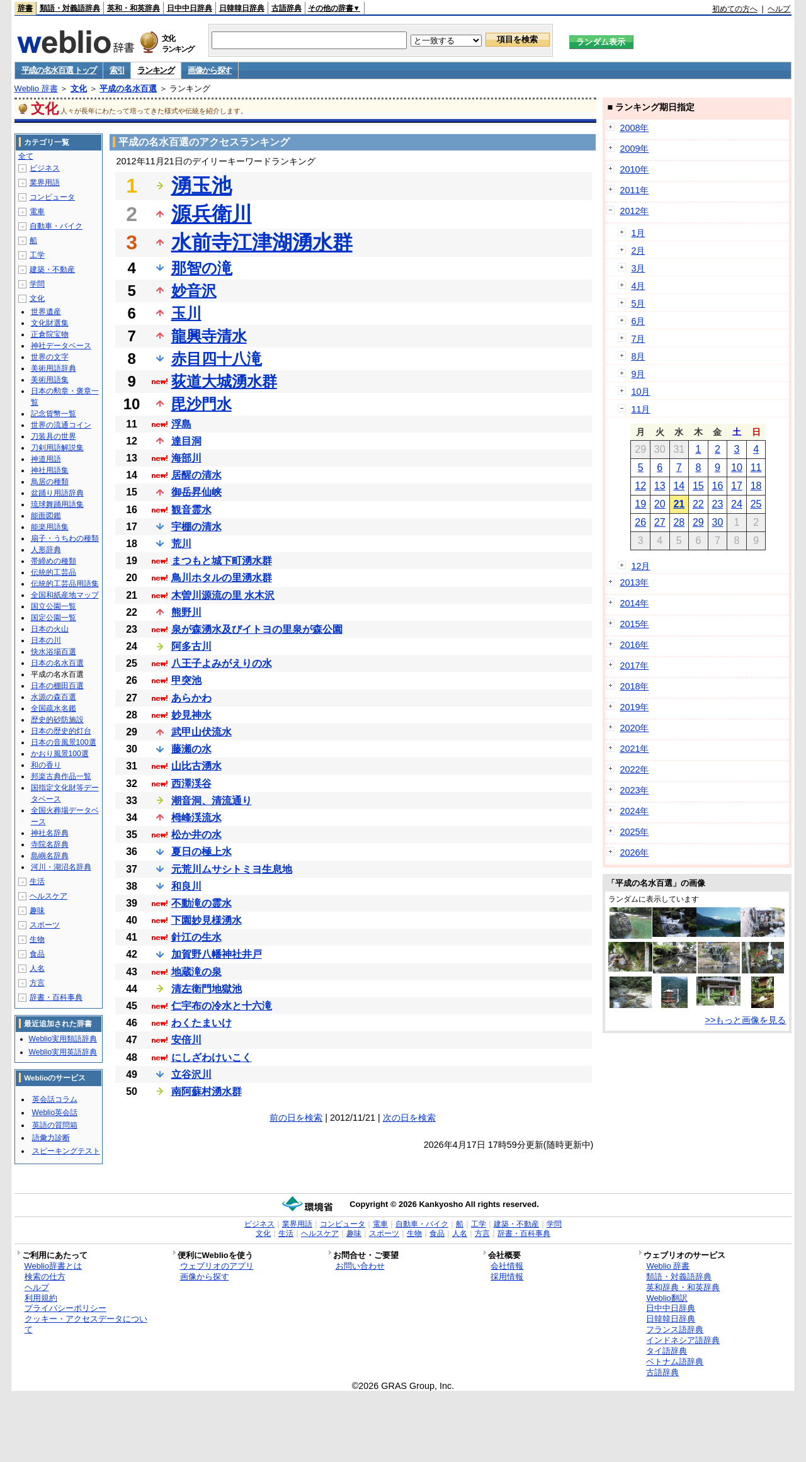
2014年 (634, 603)
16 (718, 485)
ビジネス (45, 168)
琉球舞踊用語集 (57, 504)
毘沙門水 (201, 403)
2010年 (634, 169)
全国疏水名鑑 (53, 708)
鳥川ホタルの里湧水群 (221, 577)
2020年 (634, 728)
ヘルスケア (48, 896)
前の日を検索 (296, 1118)
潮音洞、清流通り (211, 800)
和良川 (186, 886)
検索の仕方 (45, 1276)
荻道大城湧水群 (224, 381)
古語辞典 (286, 8)
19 (640, 504)
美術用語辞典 (53, 368)
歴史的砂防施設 (57, 719)
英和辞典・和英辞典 (683, 1287)
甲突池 (186, 680)
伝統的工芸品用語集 (65, 583)
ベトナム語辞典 (674, 1361)
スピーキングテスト (66, 1151)
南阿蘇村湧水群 (206, 1091)
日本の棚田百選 (57, 685)
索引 (117, 70)
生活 (37, 881)
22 (698, 504)
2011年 (634, 190)
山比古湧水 (196, 766)
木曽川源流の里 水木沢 (223, 595)
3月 (638, 268)
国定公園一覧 (53, 617)
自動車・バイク (56, 226)
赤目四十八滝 (216, 358)
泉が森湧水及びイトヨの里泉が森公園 (257, 629)
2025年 (634, 832)
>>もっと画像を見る (745, 1020)
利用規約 (41, 1298)
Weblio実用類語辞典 (63, 1038)
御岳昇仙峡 (196, 492)
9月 (638, 374)
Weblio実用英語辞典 (63, 1052)
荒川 (181, 543)
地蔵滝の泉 (196, 971)
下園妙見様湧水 (206, 920)
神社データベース (61, 345)
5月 (638, 303)
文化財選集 (50, 323)
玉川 (186, 313)
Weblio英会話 (54, 1112)
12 (640, 485)
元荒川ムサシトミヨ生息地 (231, 869)
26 (640, 522)
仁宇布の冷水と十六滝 (221, 1005)
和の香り (46, 765)
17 (736, 485)
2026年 (634, 852)
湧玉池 (201, 185)
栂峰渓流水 (196, 817)
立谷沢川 (191, 1074)
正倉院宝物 (50, 334)
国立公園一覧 (53, 606)
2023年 (634, 790)
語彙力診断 (51, 1137)
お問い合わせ (360, 1266)
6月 (638, 321)
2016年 (634, 645)
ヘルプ (779, 8)
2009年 (634, 149)
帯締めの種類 (53, 561)
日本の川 (46, 640)
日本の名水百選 (57, 663)
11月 (640, 409)
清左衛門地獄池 (206, 988)
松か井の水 (196, 834)
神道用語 (46, 459)
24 (736, 504)
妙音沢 (194, 290)
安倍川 (186, 1039)
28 (678, 522)
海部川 (186, 458)
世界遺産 (46, 311)
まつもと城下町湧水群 (221, 560)
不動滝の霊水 (201, 903)
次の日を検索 (409, 1118)
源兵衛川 (211, 214)
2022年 (634, 769)
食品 (37, 953)
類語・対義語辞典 (70, 8)
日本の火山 (50, 629)
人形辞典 (46, 549)
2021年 (634, 749)
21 (678, 504)
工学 (37, 255)
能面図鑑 (46, 515)
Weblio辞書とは (53, 1266)
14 (678, 485)
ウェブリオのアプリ (217, 1266)
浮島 (181, 424)
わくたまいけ (201, 1022)
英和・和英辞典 (133, 8)
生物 (37, 939)
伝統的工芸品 (53, 572)
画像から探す (210, 70)
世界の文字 (50, 357)
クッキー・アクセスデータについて (86, 1324)
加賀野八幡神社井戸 (216, 954)
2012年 (634, 211)
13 (660, 485)
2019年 (634, 707)
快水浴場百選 (53, 651)
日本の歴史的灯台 (61, 731)
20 (660, 504)
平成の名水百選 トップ (58, 70)
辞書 (25, 8)
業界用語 (45, 182)
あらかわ (191, 698)
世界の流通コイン (61, 425)
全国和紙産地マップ (65, 595)
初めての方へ (735, 8)
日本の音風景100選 (63, 742)
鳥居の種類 (50, 481)
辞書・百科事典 (56, 997)
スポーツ (45, 925)
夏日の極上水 (201, 851)
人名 (37, 968)
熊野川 (186, 612)
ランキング (155, 70)
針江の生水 (196, 937)
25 (756, 504)
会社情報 (507, 1266)
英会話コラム (54, 1099)
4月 (638, 286)
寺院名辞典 (50, 844)
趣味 (37, 910)
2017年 (634, 665)
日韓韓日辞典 (241, 8)
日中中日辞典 (189, 8)
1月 (638, 233)
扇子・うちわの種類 (65, 538)
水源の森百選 (53, 697)
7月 (638, 339)
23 (718, 504)
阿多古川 (191, 646)
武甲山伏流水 (201, 732)
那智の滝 (201, 267)
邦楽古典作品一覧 (61, 776)
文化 (79, 88)
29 (698, 522)
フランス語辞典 (674, 1329)
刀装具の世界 (53, 436)
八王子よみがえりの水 (221, 663)
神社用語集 (50, 470)
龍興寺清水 (209, 335)
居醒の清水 (196, 475)
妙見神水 (191, 715)
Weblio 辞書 (36, 88)
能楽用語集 (50, 527)
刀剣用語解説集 (57, 447)
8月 (638, 356)
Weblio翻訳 (666, 1298)
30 (718, 522)
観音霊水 (191, 509)
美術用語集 (50, 379)
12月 (640, 566)
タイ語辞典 (666, 1351)
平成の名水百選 (128, 88)
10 (736, 467)
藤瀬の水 (191, 749)
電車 (37, 211)
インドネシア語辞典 (683, 1340)
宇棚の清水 (196, 526)
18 (756, 485)
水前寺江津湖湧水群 (262, 242)
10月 (640, 392)
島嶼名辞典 (50, 855)
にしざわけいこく (211, 1057)
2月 (638, 251)
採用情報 (507, 1276)
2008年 (634, 128)
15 (698, 485)
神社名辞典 (50, 833)
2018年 (634, 686)
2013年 (634, 582)
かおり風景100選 (60, 753)
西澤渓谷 (191, 783)
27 (660, 522)
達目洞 (186, 441)
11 (756, 467)
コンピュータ (52, 197)
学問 (37, 284)
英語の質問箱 (54, 1125)
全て (25, 156)
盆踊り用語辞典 (57, 493)
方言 (37, 982)
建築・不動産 (52, 269)
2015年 (634, 624)
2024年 (634, 811)
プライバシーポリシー (65, 1308)
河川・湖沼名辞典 (61, 867)
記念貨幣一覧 (53, 413)
